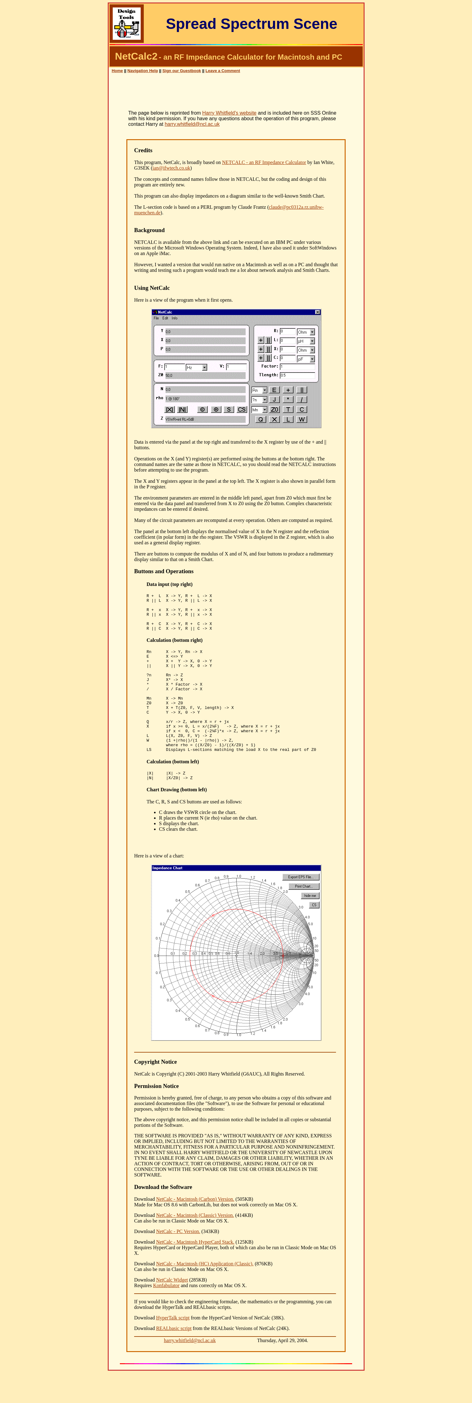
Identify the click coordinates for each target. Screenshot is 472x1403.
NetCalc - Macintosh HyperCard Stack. (195, 1271)
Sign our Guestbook (181, 70)
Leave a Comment (223, 70)
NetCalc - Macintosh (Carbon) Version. (195, 1229)
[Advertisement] (236, 94)
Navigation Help (142, 70)
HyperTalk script (173, 1347)
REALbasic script (174, 1358)
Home (117, 70)
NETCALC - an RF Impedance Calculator (264, 162)
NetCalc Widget (172, 1309)
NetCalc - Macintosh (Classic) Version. (195, 1245)
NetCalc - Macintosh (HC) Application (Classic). (205, 1293)
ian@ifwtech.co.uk (171, 168)
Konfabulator (166, 1315)
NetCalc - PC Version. (178, 1261)
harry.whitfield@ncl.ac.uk (192, 124)
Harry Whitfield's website (229, 113)
